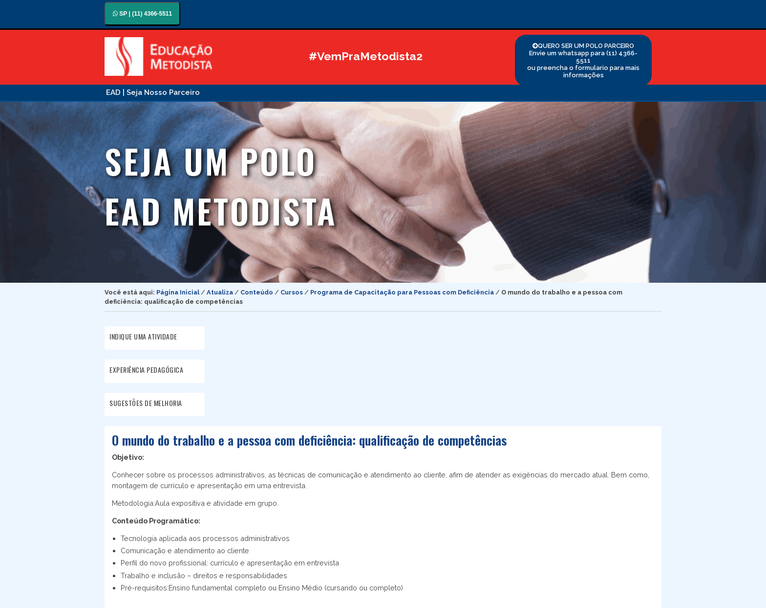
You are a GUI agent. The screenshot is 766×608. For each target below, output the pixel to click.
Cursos (291, 292)
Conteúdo (256, 292)
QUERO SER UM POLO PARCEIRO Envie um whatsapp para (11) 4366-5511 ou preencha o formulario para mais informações (583, 60)
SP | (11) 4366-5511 (142, 13)
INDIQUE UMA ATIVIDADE (143, 336)
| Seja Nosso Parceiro (161, 92)
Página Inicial (177, 292)
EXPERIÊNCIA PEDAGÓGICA (146, 369)
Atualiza (220, 292)
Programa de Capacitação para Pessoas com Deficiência (402, 292)
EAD (113, 92)
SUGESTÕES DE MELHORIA (145, 403)
